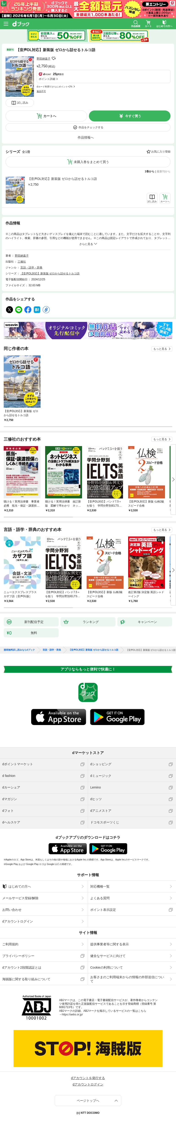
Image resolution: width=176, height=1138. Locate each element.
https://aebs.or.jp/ (72, 1014)
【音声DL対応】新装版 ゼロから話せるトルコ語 (62, 179)
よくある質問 (100, 898)
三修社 (22, 261)
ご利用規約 (10, 944)
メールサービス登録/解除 (20, 898)
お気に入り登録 (160, 151)
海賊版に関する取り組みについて (26, 979)
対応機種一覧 (100, 886)
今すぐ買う (133, 116)
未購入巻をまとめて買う (91, 162)
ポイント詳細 (47, 79)
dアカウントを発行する (88, 1078)
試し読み (22, 102)
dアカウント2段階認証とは (21, 967)
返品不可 (41, 91)
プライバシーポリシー (18, 956)
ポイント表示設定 (103, 910)
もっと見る (160, 348)
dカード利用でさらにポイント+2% (54, 86)
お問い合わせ (12, 910)
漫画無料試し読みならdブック (19, 650)
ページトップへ (88, 1100)
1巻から (150, 171)
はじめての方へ (16, 886)
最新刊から (163, 171)
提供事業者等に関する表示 (109, 944)
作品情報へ (86, 137)
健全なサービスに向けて (108, 956)
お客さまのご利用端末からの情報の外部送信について (127, 979)
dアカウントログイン (17, 921)
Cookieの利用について (106, 967)
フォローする (53, 58)
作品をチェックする (91, 127)
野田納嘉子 (43, 58)
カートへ (49, 116)
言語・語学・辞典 (31, 267)
